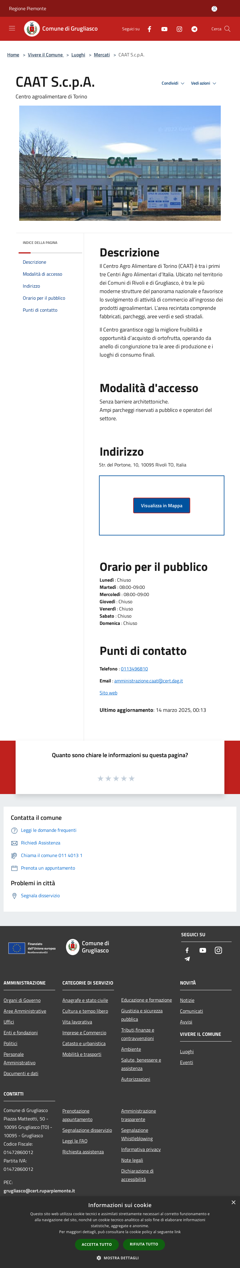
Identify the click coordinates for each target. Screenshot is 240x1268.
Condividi (174, 83)
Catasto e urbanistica (84, 1043)
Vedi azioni (204, 83)
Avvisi (186, 1021)
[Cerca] (227, 28)
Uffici (9, 1021)
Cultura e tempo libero (85, 1011)
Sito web (108, 692)
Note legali (132, 1160)
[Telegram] (192, 29)
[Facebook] (147, 29)
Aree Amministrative (25, 1011)
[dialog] (120, 1232)
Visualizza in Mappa (161, 505)
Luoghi (78, 54)
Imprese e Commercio (84, 1032)
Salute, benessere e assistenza (141, 1064)
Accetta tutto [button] (97, 1244)
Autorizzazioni (135, 1079)
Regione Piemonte (27, 8)
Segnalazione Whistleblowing (137, 1134)
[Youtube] (162, 29)
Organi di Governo (22, 1000)
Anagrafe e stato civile (85, 1000)
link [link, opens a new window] (178, 1231)
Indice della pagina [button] (40, 242)
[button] (120, 1258)
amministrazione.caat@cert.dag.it (148, 680)
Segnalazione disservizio (87, 1130)
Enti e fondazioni (21, 1032)
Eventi (186, 1062)
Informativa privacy (141, 1149)
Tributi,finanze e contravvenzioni (137, 1034)
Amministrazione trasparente (138, 1115)
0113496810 (134, 668)
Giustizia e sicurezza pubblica (142, 1015)
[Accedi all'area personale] (214, 9)
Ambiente (131, 1049)
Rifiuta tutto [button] (144, 1244)
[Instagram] (177, 29)
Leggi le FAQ (75, 1140)
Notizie (187, 1000)
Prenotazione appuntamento (77, 1115)
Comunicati (191, 1011)
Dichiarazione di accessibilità (137, 1175)
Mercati (102, 54)
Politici (10, 1043)
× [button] (233, 1203)
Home (13, 54)
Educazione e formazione (146, 999)
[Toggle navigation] (12, 28)
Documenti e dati (21, 1073)
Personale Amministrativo (19, 1058)
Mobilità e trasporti (81, 1054)
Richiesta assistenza (83, 1151)
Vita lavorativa (77, 1021)
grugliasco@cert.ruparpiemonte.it (39, 1190)
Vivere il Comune (46, 54)
